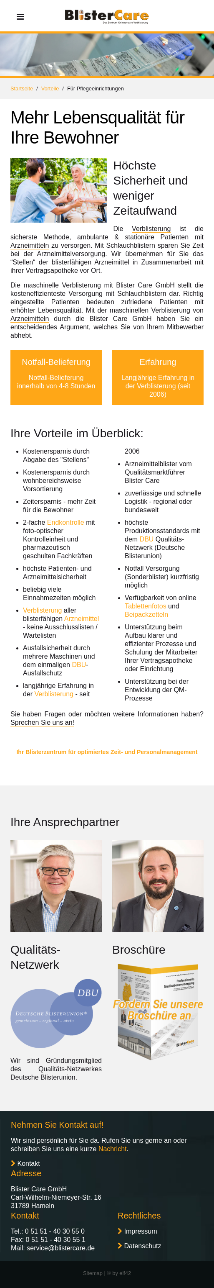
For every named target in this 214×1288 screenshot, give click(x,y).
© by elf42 (119, 1273)
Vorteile (50, 88)
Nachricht (112, 1148)
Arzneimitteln (29, 245)
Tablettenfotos (145, 606)
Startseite (21, 88)
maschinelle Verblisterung (62, 285)
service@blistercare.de (61, 1248)
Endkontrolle (65, 522)
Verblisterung (151, 228)
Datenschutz (142, 1246)
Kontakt (28, 1163)
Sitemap (93, 1273)
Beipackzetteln (146, 614)
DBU (79, 664)
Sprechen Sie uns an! (42, 722)
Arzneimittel (111, 262)
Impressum (140, 1231)
